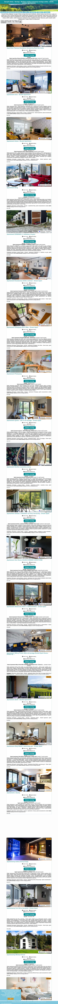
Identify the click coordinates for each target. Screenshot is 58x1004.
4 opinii (40, 244)
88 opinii (42, 570)
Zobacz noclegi (29, 55)
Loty (26, 12)
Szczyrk (49, 25)
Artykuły (46, 12)
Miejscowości (18, 12)
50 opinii (34, 198)
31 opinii (42, 291)
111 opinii (39, 477)
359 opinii (38, 872)
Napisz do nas (43, 1001)
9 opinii (38, 151)
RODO (13, 996)
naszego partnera (36, 67)
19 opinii (49, 664)
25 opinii (41, 337)
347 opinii (43, 58)
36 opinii (35, 803)
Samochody (33, 12)
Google (3, 991)
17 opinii (38, 710)
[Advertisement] (29, 826)
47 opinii (35, 384)
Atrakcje (39, 12)
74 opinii (36, 965)
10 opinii (38, 105)
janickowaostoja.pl (54, 0)
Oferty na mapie (12, 12)
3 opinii (43, 616)
